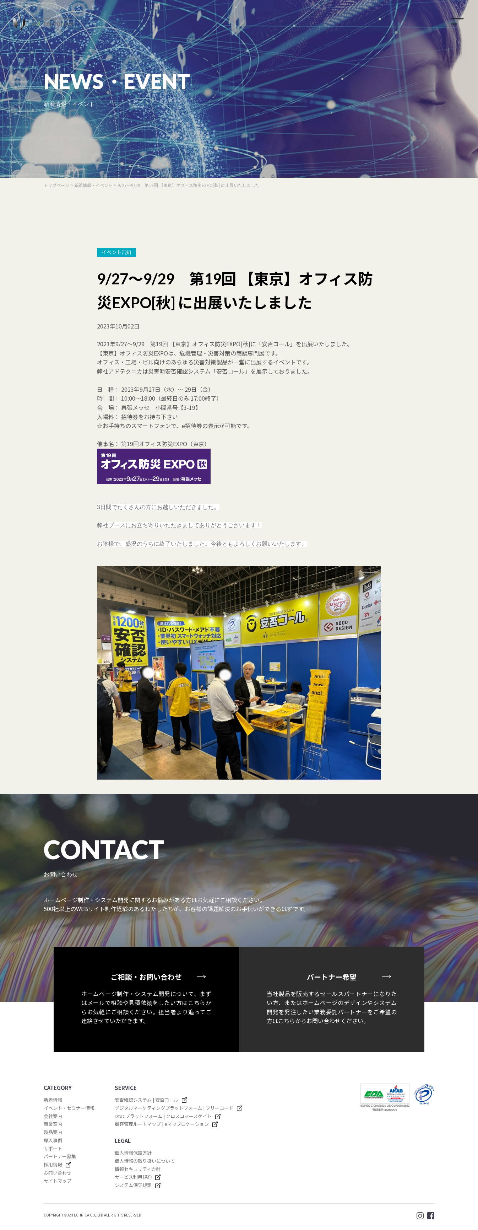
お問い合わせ (57, 1172)
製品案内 (53, 1132)
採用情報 (53, 1164)
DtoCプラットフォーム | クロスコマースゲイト (163, 1116)
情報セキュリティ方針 (138, 1169)
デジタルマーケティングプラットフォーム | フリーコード (174, 1108)
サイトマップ (57, 1180)
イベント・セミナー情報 (69, 1108)
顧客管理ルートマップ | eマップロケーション (162, 1124)
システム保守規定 (133, 1185)
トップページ (56, 185)
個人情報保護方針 (133, 1152)
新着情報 (53, 1099)
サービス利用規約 (133, 1176)
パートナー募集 (60, 1156)
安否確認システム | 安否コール (146, 1099)
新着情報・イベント (94, 185)
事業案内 (53, 1124)
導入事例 (53, 1140)
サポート (53, 1148)
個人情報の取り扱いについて (145, 1160)
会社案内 (53, 1116)
